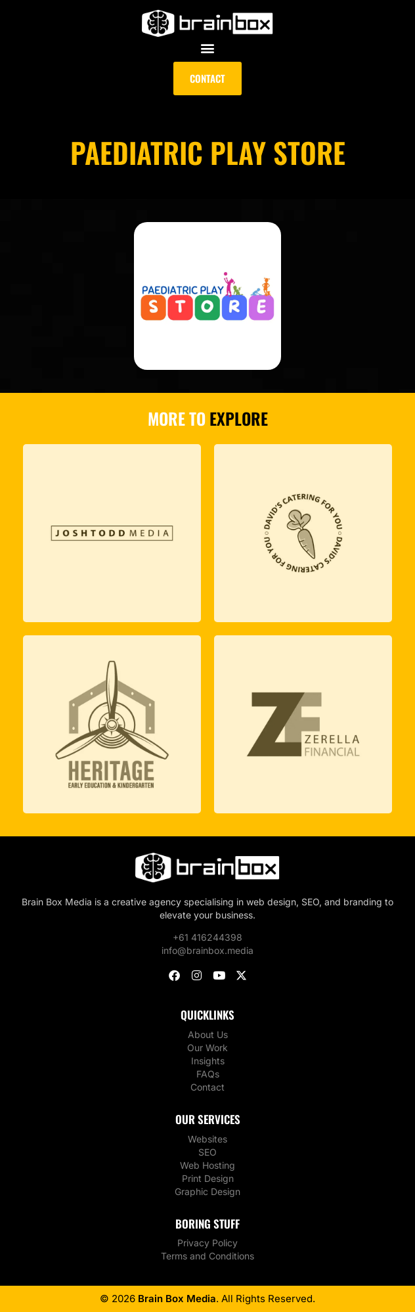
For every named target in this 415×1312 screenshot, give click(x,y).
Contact (207, 1087)
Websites (207, 1138)
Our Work (207, 1047)
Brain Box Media (177, 1298)
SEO (207, 1152)
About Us (208, 1034)
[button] (208, 47)
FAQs (207, 1073)
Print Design (208, 1178)
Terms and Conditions (207, 1255)
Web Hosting (207, 1165)
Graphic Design (207, 1191)
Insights (208, 1060)
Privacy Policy (207, 1242)
